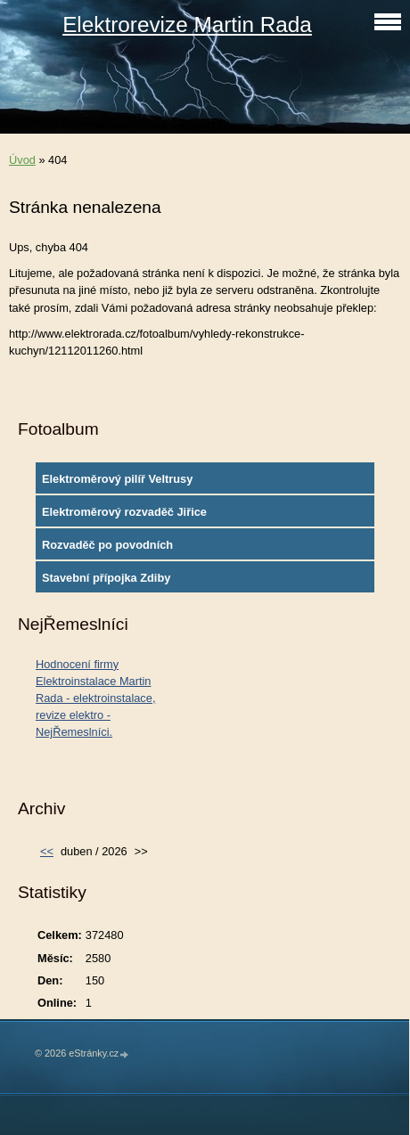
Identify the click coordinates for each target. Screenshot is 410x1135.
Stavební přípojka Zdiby (106, 577)
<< (46, 851)
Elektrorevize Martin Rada (187, 24)
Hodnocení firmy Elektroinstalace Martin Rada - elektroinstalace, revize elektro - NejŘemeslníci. (95, 698)
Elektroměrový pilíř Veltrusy (117, 479)
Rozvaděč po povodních (107, 544)
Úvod (22, 160)
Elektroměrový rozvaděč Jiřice (124, 512)
